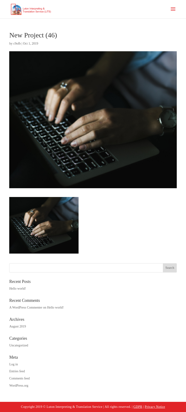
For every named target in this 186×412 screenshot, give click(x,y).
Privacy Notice (155, 407)
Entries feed (17, 371)
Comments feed (19, 378)
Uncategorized (18, 345)
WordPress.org (18, 385)
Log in (13, 364)
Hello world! (17, 288)
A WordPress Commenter (25, 307)
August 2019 (17, 326)
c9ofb (17, 43)
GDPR (137, 407)
